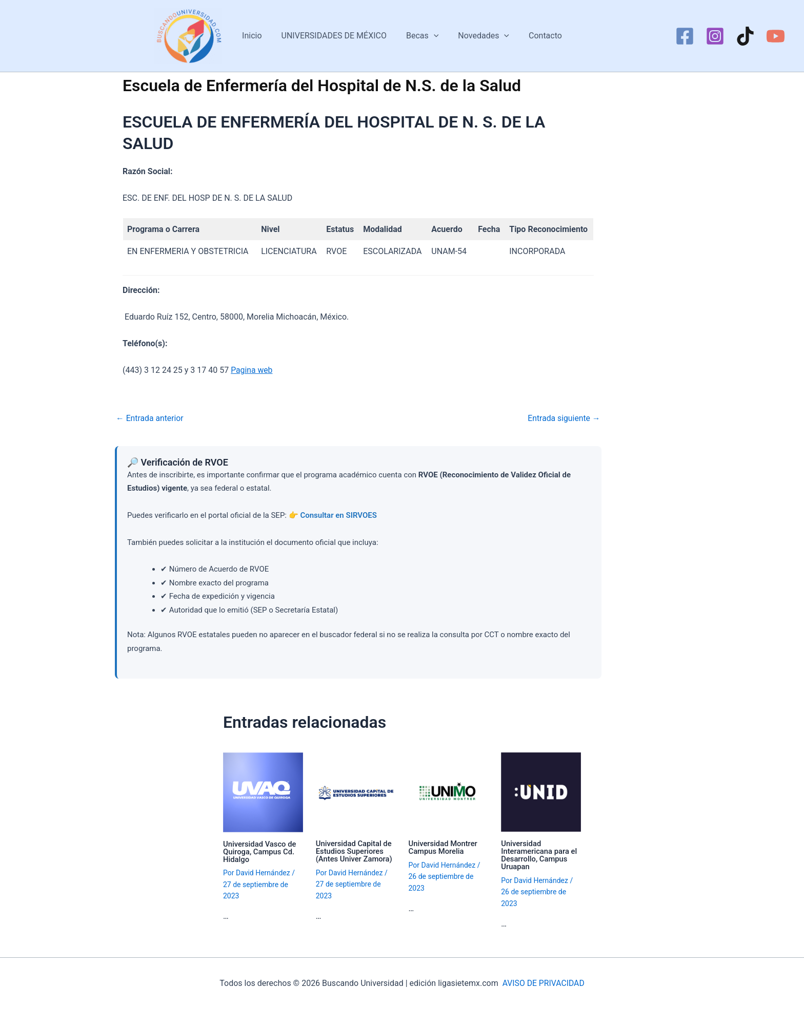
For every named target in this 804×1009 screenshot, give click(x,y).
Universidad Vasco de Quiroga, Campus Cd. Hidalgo (260, 851)
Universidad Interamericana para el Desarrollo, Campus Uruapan (539, 855)
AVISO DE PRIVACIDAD (543, 983)
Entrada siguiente (563, 418)
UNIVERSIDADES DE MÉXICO (337, 35)
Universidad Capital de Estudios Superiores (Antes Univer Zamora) (354, 851)
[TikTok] (745, 36)
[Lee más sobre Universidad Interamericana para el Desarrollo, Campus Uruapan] (541, 791)
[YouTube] (775, 36)
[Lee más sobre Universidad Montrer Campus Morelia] (449, 791)
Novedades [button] (480, 36)
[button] (434, 36)
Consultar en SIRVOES (338, 515)
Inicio (258, 35)
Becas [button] (422, 36)
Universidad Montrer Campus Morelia (443, 847)
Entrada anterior (150, 418)
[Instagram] (715, 36)
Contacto (539, 35)
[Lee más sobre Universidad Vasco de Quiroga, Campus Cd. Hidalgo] (263, 791)
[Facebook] (684, 36)
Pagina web (252, 370)
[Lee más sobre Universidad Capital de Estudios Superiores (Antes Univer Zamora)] (356, 791)
